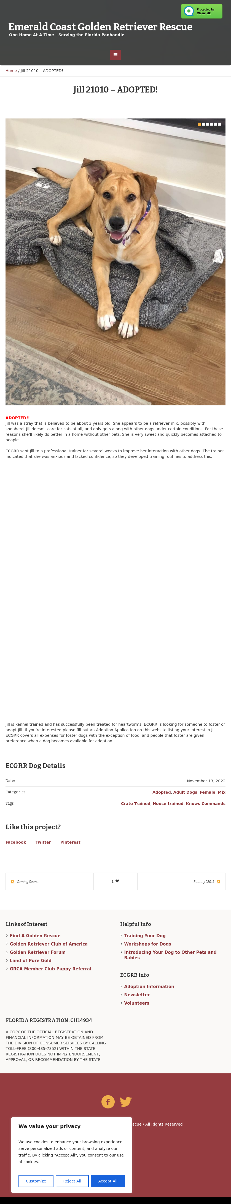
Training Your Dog (145, 942)
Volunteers (136, 1009)
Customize (36, 1181)
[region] (71, 1155)
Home (11, 70)
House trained (168, 810)
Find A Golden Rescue (35, 942)
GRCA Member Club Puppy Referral (50, 975)
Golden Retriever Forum (38, 959)
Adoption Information (149, 993)
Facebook (16, 849)
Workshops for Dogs (147, 950)
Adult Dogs (185, 799)
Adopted (161, 799)
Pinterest (70, 849)
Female (208, 799)
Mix (221, 799)
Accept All (108, 1181)
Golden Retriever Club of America (49, 950)
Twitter (43, 849)
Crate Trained (135, 810)
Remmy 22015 (204, 888)
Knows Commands (205, 810)
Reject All (72, 1181)
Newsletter (137, 1001)
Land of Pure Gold (31, 967)
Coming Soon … (28, 888)
